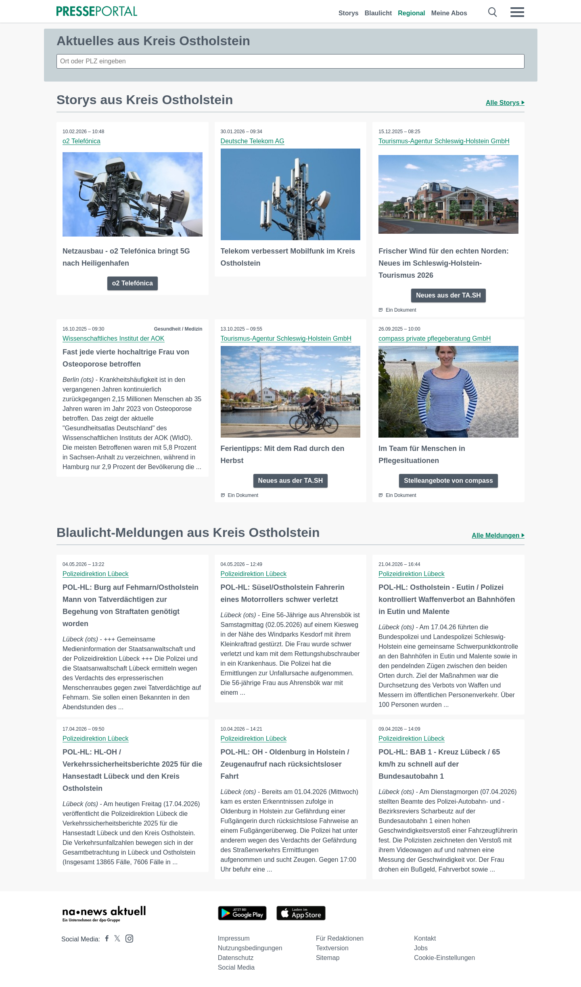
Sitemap (328, 957)
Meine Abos (449, 13)
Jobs (421, 948)
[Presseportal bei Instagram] (127, 938)
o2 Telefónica (81, 141)
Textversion (332, 948)
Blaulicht (378, 13)
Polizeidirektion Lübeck (96, 573)
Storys (349, 13)
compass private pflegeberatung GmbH (434, 338)
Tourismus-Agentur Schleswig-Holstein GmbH (444, 141)
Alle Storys (505, 102)
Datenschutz (236, 957)
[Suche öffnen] (493, 12)
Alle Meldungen (498, 535)
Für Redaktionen (340, 938)
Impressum (234, 938)
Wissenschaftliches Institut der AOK (114, 338)
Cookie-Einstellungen (444, 957)
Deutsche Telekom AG (252, 141)
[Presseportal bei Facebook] (104, 939)
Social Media (236, 967)
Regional (411, 13)
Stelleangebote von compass (448, 480)
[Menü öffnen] (517, 12)
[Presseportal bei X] (115, 939)
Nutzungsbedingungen (250, 948)
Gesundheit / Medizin (178, 329)
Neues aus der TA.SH (448, 295)
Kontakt (425, 938)
